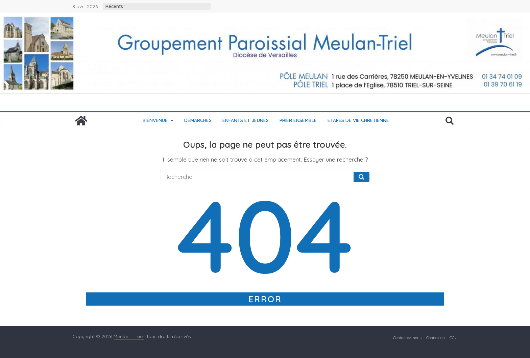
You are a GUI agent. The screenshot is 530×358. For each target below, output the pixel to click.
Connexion (435, 337)
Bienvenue (155, 120)
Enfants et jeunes (245, 120)
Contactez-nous (407, 337)
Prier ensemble (298, 120)
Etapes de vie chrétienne (358, 120)
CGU (454, 337)
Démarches (198, 120)
